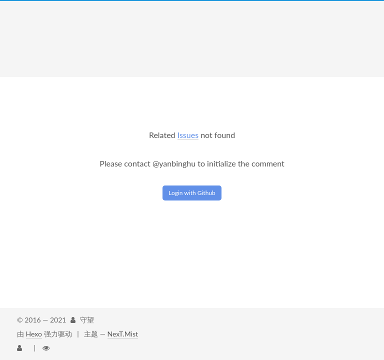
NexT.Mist (123, 334)
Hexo (34, 334)
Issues (188, 135)
